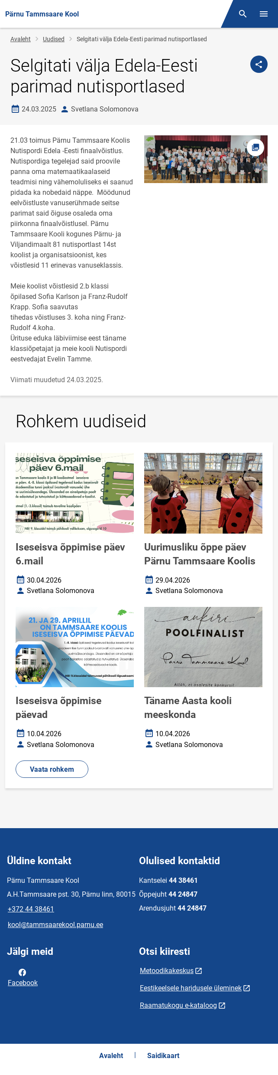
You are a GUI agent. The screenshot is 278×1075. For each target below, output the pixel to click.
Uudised (54, 39)
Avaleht (20, 39)
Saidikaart (163, 1056)
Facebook (23, 977)
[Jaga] (259, 64)
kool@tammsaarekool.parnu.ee (55, 925)
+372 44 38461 (31, 909)
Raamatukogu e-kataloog (178, 1005)
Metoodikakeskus (167, 971)
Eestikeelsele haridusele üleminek (191, 988)
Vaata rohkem (52, 769)
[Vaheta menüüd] (264, 14)
